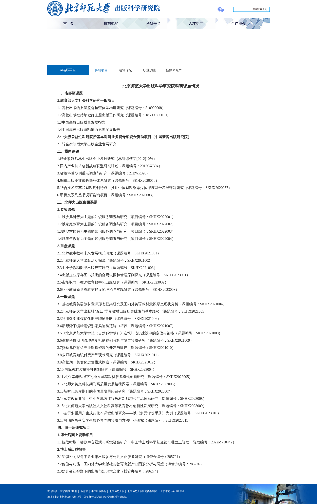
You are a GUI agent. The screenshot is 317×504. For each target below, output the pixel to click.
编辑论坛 (125, 70)
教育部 (84, 491)
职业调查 (149, 70)
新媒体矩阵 (174, 70)
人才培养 (196, 23)
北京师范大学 (117, 491)
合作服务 (238, 23)
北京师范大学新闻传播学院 (142, 491)
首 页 (68, 23)
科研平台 (153, 23)
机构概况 (111, 23)
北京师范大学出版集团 (172, 491)
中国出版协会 (98, 491)
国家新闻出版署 (68, 491)
